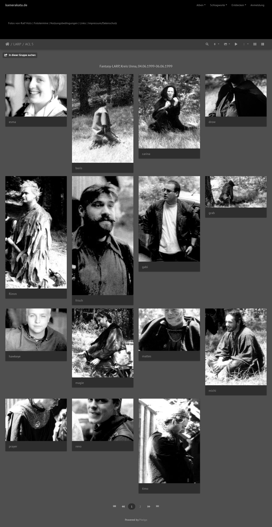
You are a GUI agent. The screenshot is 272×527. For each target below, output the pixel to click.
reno (78, 446)
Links (83, 23)
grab (212, 213)
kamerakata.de (16, 5)
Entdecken (238, 5)
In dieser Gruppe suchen (20, 55)
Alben (200, 5)
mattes (146, 356)
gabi (145, 267)
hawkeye (14, 356)
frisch (79, 300)
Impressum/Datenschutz (102, 23)
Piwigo (143, 519)
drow (212, 122)
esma (12, 122)
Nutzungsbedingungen (64, 23)
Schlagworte (217, 5)
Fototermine (41, 23)
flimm (13, 294)
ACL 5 (29, 44)
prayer (13, 446)
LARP (17, 44)
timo (145, 488)
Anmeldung (257, 5)
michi (212, 390)
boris (78, 168)
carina (146, 154)
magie (79, 383)
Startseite (7, 44)
